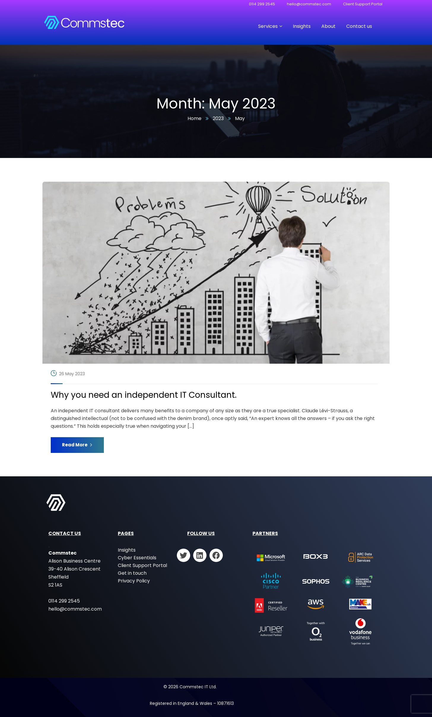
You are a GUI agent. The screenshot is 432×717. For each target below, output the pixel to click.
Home (194, 118)
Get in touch (132, 573)
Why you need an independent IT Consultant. (143, 395)
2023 (218, 118)
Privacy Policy (134, 580)
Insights (127, 550)
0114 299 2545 (262, 4)
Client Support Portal (362, 4)
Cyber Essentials (137, 557)
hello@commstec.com (309, 4)
